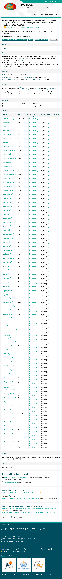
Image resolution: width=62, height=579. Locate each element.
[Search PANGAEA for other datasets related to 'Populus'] (10, 298)
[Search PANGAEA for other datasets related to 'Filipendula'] (11, 218)
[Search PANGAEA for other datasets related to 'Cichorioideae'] (13, 417)
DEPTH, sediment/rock (8, 119)
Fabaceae (7, 422)
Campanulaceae (9, 150)
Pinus (5, 274)
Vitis (5, 378)
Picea (5, 270)
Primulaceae (8, 302)
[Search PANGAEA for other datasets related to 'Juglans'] (9, 242)
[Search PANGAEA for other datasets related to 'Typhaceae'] (11, 402)
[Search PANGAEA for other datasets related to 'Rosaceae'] (11, 314)
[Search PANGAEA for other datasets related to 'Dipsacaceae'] (12, 194)
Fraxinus (6, 222)
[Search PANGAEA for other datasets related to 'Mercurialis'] (11, 262)
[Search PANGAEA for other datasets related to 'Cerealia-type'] (13, 170)
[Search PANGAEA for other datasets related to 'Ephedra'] (10, 202)
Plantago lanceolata (10, 282)
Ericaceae (7, 210)
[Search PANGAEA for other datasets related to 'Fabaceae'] (11, 421)
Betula (6, 142)
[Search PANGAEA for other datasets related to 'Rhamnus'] (10, 310)
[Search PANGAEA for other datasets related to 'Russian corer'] (47, 90)
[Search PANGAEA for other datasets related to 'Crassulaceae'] (13, 182)
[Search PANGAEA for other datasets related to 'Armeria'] (10, 134)
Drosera (6, 198)
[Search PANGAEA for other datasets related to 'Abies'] (8, 122)
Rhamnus (7, 310)
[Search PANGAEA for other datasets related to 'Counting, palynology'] (48, 124)
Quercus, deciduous (10, 446)
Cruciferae (7, 186)
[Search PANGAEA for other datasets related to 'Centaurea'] (11, 166)
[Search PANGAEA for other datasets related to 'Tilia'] (7, 350)
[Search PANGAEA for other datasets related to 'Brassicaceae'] (13, 433)
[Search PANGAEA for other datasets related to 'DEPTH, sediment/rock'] (13, 120)
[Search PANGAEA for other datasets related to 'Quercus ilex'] (12, 405)
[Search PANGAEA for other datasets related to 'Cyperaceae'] (12, 190)
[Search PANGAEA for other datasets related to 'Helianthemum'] (13, 234)
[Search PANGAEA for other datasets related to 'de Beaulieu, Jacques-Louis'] (37, 120)
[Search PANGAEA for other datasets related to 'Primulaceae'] (12, 302)
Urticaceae (7, 362)
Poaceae (6, 410)
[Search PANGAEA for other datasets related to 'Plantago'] (10, 278)
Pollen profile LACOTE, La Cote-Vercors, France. (21, 495)
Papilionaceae (8, 442)
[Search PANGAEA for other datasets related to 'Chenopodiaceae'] (15, 174)
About (51, 14)
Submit (42, 14)
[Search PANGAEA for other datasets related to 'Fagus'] (8, 214)
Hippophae (7, 238)
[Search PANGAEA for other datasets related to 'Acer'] (8, 126)
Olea (5, 266)
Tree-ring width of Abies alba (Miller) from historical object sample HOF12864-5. (29, 512)
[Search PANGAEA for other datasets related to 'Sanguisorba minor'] (16, 330)
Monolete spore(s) (9, 398)
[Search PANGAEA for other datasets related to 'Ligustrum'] (11, 250)
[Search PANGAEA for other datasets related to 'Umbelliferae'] (12, 358)
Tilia (5, 350)
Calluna (6, 438)
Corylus (6, 178)
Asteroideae (8, 414)
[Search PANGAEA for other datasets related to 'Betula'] (9, 142)
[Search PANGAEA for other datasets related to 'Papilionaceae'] (13, 441)
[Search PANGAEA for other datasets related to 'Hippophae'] (12, 238)
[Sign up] (56, 1)
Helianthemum (8, 234)
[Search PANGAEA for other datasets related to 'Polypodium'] (12, 381)
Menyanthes (7, 430)
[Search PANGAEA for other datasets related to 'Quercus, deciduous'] (5, 447)
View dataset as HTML (11, 482)
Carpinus (7, 154)
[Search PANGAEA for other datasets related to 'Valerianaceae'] (13, 366)
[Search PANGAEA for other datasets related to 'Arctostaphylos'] (14, 390)
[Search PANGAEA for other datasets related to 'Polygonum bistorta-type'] (7, 295)
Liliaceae (6, 254)
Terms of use (16, 574)
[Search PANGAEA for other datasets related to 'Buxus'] (8, 146)
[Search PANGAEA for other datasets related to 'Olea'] (8, 266)
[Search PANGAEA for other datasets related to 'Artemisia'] (10, 138)
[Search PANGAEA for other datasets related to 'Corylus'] (9, 178)
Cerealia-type (8, 170)
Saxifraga (7, 338)
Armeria (6, 134)
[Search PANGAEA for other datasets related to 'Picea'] (8, 270)
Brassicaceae (8, 434)
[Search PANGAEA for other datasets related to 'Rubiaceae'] (11, 318)
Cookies (36, 574)
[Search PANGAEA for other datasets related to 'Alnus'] (8, 130)
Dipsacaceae (8, 194)
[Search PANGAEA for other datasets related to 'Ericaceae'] (10, 210)
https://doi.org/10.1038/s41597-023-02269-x (14, 551)
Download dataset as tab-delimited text (16, 477)
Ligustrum (7, 250)
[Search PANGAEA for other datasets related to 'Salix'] (7, 326)
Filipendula (7, 218)
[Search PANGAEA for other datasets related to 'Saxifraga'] (10, 338)
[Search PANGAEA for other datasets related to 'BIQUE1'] (20, 88)
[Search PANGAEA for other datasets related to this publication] (22, 60)
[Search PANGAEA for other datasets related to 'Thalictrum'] (11, 346)
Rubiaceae (7, 318)
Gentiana (7, 226)
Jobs (42, 574)
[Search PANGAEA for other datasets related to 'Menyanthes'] (12, 429)
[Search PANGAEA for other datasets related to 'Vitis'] (7, 378)
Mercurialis (7, 262)
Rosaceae (7, 314)
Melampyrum (8, 258)
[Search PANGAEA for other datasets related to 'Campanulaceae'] (14, 150)
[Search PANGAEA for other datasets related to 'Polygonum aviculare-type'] (7, 291)
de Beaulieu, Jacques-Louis (13, 20)
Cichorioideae (8, 418)
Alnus (6, 130)
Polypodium (7, 382)
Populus (6, 298)
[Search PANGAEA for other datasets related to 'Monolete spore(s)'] (16, 397)
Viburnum (7, 370)
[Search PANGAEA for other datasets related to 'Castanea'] (10, 162)
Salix (5, 326)
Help (46, 14)
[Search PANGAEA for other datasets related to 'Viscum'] (9, 374)
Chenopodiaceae (9, 174)
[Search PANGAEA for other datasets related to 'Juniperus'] (10, 246)
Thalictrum (7, 346)
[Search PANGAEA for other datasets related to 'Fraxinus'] (10, 222)
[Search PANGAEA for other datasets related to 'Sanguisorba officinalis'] (10, 335)
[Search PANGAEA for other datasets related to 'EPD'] (5, 48)
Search (36, 14)
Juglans (6, 242)
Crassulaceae (8, 182)
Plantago (6, 278)
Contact (57, 14)
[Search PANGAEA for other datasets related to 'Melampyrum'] (13, 258)
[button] (54, 40)
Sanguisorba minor (9, 330)
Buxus (6, 146)
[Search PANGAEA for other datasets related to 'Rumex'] (9, 322)
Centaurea (7, 166)
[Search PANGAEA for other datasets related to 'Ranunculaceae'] (14, 306)
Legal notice (5, 574)
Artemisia (7, 138)
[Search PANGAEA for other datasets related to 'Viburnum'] (11, 370)
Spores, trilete (8, 394)
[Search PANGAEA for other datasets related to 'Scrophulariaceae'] (15, 342)
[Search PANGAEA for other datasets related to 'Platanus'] (10, 286)
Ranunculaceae (8, 306)
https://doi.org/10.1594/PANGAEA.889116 (23, 27)
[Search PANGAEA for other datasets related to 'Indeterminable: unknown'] (10, 387)
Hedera (6, 230)
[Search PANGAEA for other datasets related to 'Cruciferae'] (11, 186)
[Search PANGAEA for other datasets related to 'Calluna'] (9, 437)
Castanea (7, 162)
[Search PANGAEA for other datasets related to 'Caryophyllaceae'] (15, 158)
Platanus (6, 286)
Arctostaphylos (8, 390)
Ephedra (6, 202)
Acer (5, 126)
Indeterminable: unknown (9, 387)
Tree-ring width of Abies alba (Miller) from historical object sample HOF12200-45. (29, 508)
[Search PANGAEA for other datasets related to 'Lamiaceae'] (11, 425)
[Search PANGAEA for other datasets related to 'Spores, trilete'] (13, 393)
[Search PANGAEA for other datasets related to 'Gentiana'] (10, 226)
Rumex (6, 322)
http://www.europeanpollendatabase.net (15, 106)
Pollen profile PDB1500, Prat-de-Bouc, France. (21, 498)
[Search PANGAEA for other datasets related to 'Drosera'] (10, 198)
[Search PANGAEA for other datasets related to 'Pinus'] (8, 274)
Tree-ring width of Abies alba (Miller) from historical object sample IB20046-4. (28, 516)
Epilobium (7, 206)
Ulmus (6, 354)
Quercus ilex (8, 406)
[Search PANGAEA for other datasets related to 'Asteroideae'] (12, 414)
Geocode (55, 118)
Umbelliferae (8, 358)
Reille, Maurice (32, 20)
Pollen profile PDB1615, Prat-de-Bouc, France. (21, 493)
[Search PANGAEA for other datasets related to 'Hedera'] (9, 230)
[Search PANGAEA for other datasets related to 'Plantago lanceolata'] (5, 283)
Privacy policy (26, 574)
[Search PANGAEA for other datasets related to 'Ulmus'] (9, 354)
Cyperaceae (7, 190)
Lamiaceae (7, 426)
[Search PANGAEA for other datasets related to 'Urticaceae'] (11, 362)
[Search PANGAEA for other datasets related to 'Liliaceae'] (10, 254)
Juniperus (7, 246)
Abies (6, 122)
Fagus (6, 214)
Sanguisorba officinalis (8, 335)
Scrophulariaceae (9, 342)
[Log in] (59, 1)
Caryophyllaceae (9, 158)
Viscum (6, 374)
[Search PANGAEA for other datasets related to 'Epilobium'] (11, 206)
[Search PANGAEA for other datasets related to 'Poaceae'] (10, 409)
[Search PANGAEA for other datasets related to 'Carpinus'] (10, 154)
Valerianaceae (8, 366)
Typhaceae (7, 402)
